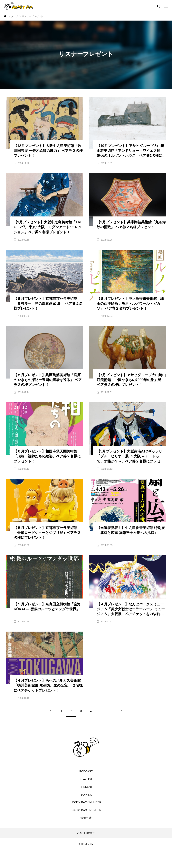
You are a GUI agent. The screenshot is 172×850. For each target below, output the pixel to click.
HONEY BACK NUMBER (86, 802)
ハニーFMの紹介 (86, 833)
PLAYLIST (86, 779)
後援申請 (86, 817)
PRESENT (86, 786)
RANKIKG (86, 794)
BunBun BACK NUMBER (86, 810)
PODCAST (86, 771)
